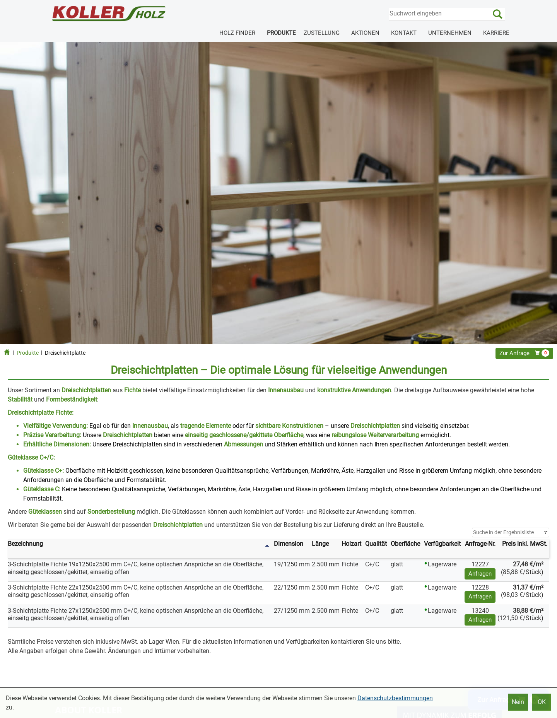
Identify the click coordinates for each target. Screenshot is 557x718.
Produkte (28, 353)
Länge (320, 543)
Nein (518, 702)
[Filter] (510, 533)
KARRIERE (496, 32)
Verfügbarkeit (442, 543)
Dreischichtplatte (65, 353)
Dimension (288, 543)
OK (542, 702)
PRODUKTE (281, 32)
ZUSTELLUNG (322, 32)
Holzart (351, 543)
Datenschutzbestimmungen (395, 698)
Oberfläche (405, 543)
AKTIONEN (365, 32)
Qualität (376, 543)
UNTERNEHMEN (450, 32)
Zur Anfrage (524, 353)
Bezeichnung (25, 543)
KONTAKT (404, 32)
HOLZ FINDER (237, 32)
